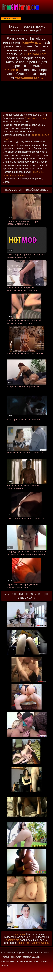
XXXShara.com (34, 54)
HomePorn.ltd (31, 42)
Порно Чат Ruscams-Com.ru (33, 942)
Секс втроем (18, 934)
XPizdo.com (13, 70)
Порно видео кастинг (35, 118)
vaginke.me (12, 940)
